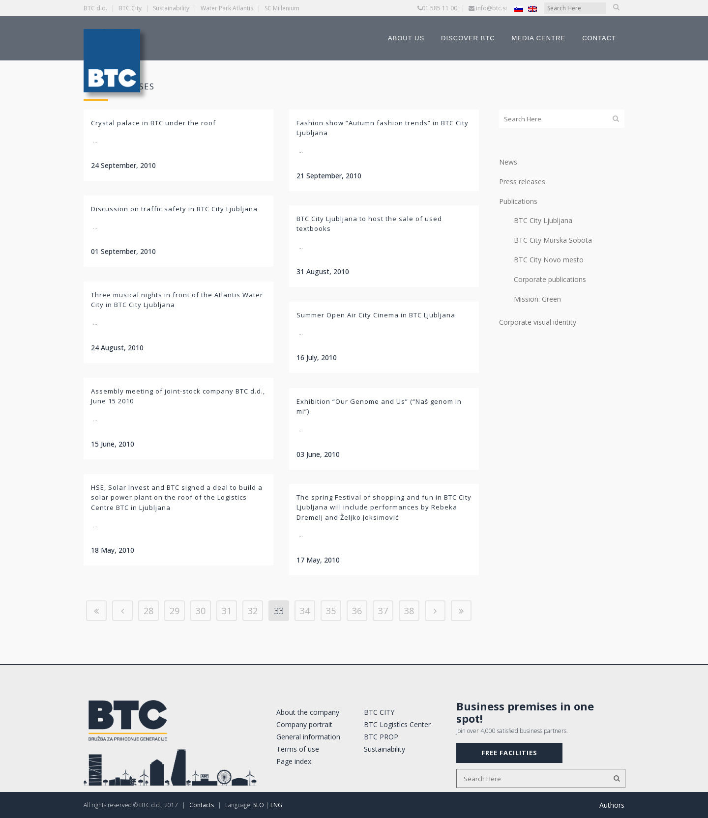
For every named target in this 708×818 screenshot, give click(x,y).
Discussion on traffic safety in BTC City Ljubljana (174, 208)
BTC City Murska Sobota (553, 240)
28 (148, 611)
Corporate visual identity (537, 322)
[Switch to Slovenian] (518, 8)
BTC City (130, 8)
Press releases (522, 181)
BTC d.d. (95, 8)
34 (305, 611)
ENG (276, 805)
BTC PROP (381, 736)
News (508, 162)
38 (409, 611)
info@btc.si (491, 8)
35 (331, 611)
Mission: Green (537, 299)
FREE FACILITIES (509, 752)
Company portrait (304, 724)
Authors (611, 805)
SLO (258, 805)
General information (308, 736)
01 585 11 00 (439, 8)
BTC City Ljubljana (543, 220)
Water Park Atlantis (227, 8)
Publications (518, 201)
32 (253, 611)
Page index (293, 761)
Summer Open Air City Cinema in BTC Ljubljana (375, 314)
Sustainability (171, 8)
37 (383, 611)
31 (227, 611)
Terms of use (297, 749)
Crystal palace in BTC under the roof (153, 122)
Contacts (201, 805)
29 (174, 611)
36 (357, 611)
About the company (307, 712)
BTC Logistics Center (397, 724)
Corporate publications (550, 279)
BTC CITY (379, 712)
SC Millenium (282, 8)
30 (201, 611)
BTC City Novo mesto (549, 259)
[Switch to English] (532, 8)
